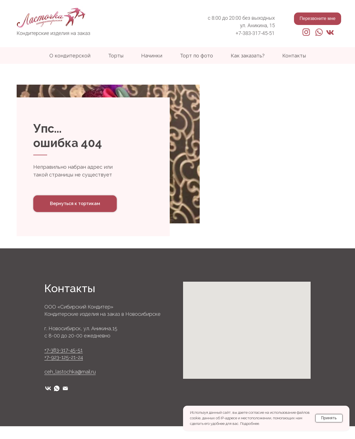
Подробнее (249, 424)
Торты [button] (115, 56)
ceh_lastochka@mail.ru (70, 384)
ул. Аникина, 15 (257, 25)
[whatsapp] (56, 401)
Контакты (294, 56)
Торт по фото (196, 56)
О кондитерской (69, 56)
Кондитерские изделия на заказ (53, 33)
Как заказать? (248, 56)
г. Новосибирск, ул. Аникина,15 (80, 341)
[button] (317, 18)
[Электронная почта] (65, 401)
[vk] (48, 401)
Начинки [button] (151, 56)
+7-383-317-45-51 (255, 33)
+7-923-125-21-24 (63, 370)
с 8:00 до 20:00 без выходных (241, 18)
